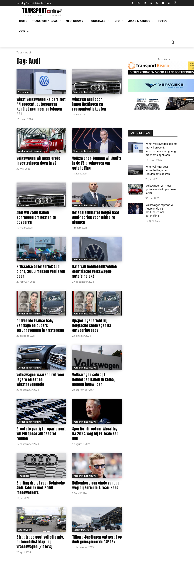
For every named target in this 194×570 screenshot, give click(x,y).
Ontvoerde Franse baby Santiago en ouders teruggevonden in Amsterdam (40, 325)
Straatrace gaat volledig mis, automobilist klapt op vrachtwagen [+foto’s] (40, 541)
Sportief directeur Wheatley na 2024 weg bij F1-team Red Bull (95, 433)
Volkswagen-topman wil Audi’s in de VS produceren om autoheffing (96, 163)
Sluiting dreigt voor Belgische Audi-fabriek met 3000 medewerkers (41, 487)
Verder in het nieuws (85, 92)
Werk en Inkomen (27, 259)
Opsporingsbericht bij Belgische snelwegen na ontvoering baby (91, 325)
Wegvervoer (24, 529)
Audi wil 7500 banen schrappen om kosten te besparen (36, 217)
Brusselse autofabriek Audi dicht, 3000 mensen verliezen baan (41, 271)
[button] (172, 42)
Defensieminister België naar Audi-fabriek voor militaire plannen (95, 217)
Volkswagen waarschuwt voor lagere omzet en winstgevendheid (41, 379)
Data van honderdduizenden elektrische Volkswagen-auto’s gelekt (94, 271)
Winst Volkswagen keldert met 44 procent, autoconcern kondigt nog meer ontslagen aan (41, 107)
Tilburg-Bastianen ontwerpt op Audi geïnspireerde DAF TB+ (97, 539)
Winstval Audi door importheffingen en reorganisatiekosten (89, 104)
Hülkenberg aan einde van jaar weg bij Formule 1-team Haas (96, 485)
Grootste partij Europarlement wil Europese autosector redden (41, 433)
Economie (23, 92)
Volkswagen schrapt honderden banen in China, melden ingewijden (93, 379)
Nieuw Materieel (82, 529)
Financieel (23, 205)
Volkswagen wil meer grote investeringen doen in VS (38, 160)
